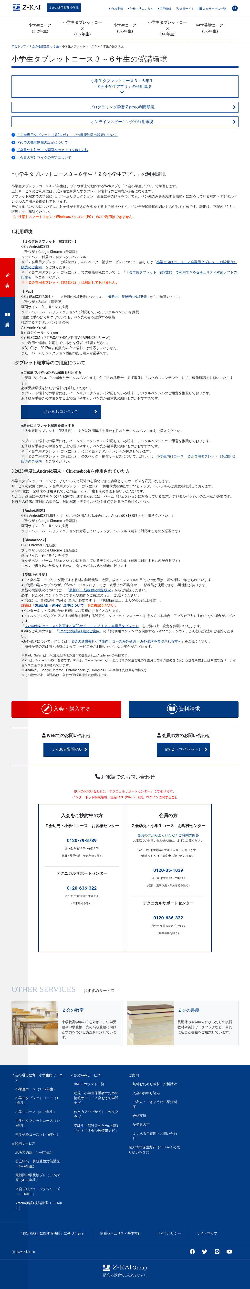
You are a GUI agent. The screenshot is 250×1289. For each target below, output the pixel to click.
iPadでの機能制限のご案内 (79, 631)
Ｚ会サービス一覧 (212, 8)
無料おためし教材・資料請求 (155, 1084)
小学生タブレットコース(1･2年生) (82, 28)
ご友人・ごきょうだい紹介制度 (155, 1104)
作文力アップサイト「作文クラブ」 (96, 1114)
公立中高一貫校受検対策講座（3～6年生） (37, 1163)
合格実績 (116, 8)
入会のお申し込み (146, 1093)
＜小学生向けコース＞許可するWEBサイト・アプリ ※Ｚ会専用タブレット (82, 626)
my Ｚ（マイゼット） (191, 749)
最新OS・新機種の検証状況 (127, 297)
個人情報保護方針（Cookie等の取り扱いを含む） (154, 1149)
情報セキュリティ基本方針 (120, 1233)
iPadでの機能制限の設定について (42, 142)
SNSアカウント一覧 (89, 1084)
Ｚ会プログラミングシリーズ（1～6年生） (37, 1191)
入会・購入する (67, 709)
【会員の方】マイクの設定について (44, 157)
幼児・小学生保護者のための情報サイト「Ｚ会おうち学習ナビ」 (96, 1098)
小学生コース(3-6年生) (125, 28)
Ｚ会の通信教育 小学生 (64, 7)
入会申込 (7, 277)
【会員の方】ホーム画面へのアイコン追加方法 (52, 150)
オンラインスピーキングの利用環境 (163, 122)
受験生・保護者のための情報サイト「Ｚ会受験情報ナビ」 (96, 1128)
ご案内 (134, 1075)
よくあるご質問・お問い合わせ (155, 1136)
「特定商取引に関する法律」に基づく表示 (51, 1233)
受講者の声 (141, 1124)
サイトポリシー (169, 1233)
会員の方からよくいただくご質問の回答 (168, 835)
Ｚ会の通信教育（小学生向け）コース (37, 1077)
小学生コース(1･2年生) (40, 28)
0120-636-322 (82, 888)
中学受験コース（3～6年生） (37, 1134)
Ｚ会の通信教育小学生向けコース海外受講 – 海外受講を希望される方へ (126, 641)
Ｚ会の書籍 (188, 1010)
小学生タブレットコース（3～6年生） (38, 1123)
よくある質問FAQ (75, 749)
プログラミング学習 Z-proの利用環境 (163, 107)
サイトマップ (207, 1233)
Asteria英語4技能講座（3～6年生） (38, 1205)
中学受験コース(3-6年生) (210, 28)
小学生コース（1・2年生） (36, 1089)
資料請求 (183, 709)
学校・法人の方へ (140, 8)
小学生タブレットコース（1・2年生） (38, 1100)
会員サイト (185, 8)
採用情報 (164, 8)
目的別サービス (23, 1143)
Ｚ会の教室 (73, 1010)
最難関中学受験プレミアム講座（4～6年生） (37, 1177)
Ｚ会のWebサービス (85, 1075)
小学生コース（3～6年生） (36, 1112)
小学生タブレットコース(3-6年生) (167, 28)
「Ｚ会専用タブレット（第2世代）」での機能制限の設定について (67, 135)
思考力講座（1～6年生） (34, 1152)
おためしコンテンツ (65, 412)
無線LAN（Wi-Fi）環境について (59, 605)
